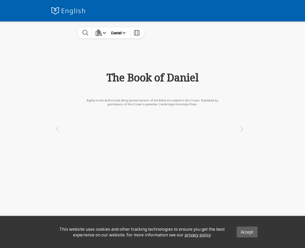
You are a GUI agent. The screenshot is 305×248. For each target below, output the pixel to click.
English (73, 10)
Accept (247, 232)
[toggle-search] (85, 32)
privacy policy (197, 235)
